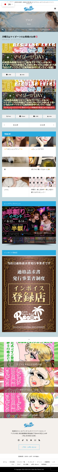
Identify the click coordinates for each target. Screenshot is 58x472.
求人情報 (25, 464)
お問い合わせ (35, 464)
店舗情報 (47, 462)
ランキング (31, 462)
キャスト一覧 (21, 462)
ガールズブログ (16, 39)
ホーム (5, 462)
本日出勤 (12, 462)
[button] (4, 221)
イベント (39, 462)
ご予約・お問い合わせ (29, 447)
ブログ (19, 464)
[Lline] (8, 75)
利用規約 (43, 464)
